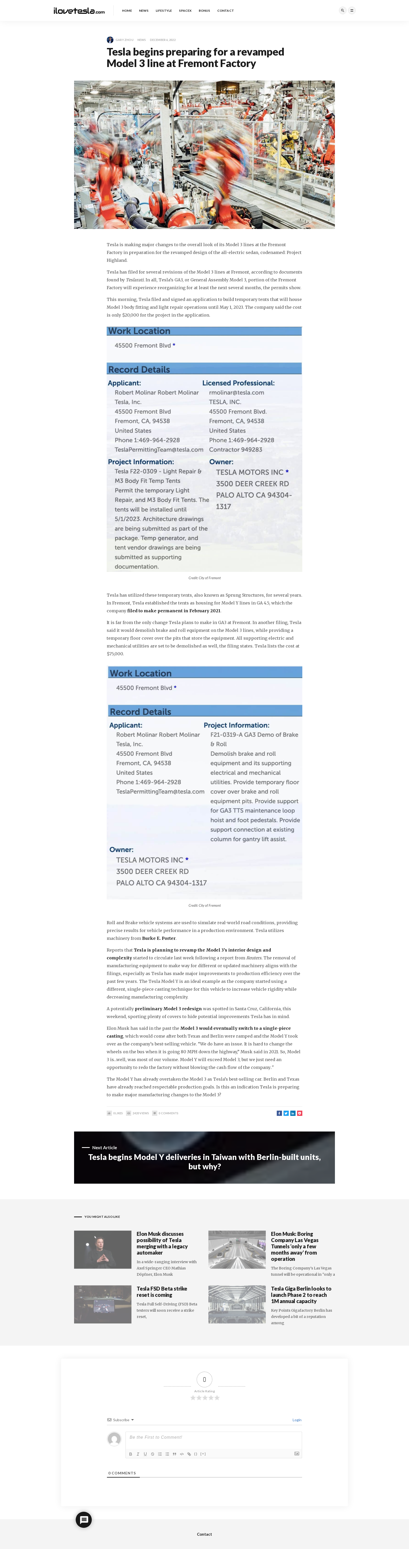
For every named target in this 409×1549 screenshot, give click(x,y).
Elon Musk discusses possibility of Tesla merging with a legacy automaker (162, 1243)
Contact (204, 1534)
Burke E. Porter (159, 938)
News (141, 39)
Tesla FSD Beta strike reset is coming (162, 1291)
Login (297, 1420)
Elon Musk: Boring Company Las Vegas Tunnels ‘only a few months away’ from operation (294, 1246)
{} (196, 1454)
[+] (203, 1454)
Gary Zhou (120, 40)
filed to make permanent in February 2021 (173, 610)
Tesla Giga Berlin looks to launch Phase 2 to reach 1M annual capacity (301, 1294)
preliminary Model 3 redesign (168, 1008)
